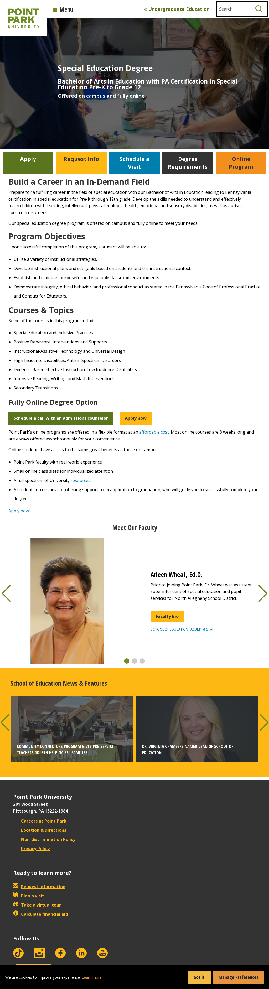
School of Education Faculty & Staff (183, 629)
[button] (127, 661)
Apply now (18, 511)
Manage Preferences (238, 977)
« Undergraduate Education (177, 9)
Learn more (92, 977)
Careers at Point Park (39, 821)
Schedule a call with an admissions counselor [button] (61, 418)
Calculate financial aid (40, 914)
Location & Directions (39, 830)
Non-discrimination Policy (44, 839)
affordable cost (154, 432)
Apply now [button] (136, 418)
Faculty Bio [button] (167, 616)
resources (80, 480)
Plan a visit (28, 896)
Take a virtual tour (37, 905)
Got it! (199, 977)
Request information (39, 886)
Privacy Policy (31, 848)
